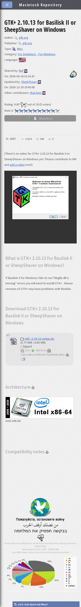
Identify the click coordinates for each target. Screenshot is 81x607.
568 (42, 139)
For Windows (47, 54)
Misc (17, 49)
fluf (21, 71)
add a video (17, 165)
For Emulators (27, 54)
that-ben (35, 93)
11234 (28, 139)
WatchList (40, 118)
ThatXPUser (29, 82)
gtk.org (21, 38)
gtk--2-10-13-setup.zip (37, 339)
